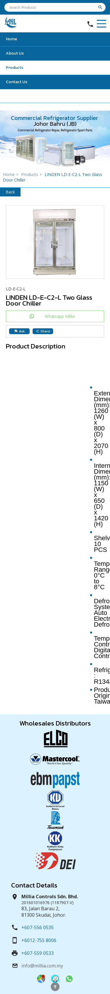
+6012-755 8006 (38, 940)
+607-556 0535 (37, 927)
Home (11, 39)
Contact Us (16, 82)
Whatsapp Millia (60, 316)
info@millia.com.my (42, 965)
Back (10, 192)
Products (14, 67)
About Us (15, 53)
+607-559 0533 (37, 953)
